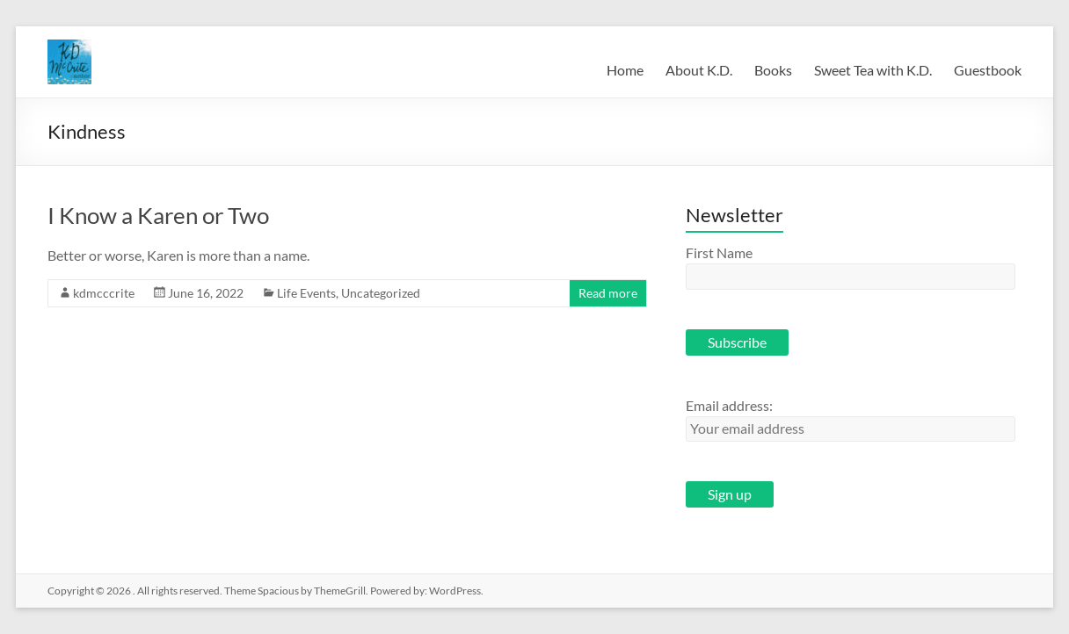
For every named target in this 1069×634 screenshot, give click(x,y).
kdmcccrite (104, 292)
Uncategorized (380, 292)
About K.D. (698, 69)
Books (773, 69)
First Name (719, 252)
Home (625, 69)
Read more (607, 292)
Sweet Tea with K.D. (873, 69)
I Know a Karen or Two (158, 215)
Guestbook (988, 69)
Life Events (306, 292)
